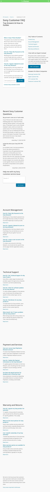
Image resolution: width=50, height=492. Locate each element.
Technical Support (32, 44)
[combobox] (10, 80)
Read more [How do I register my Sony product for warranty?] (5, 418)
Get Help (20, 80)
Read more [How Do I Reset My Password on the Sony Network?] (5, 222)
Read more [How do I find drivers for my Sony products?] (5, 309)
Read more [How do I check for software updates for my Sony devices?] (5, 297)
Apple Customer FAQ (33, 76)
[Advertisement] (14, 98)
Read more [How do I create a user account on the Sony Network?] (5, 249)
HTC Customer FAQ (33, 79)
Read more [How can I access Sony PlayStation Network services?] (5, 357)
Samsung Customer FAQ (34, 74)
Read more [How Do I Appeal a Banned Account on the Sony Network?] (5, 236)
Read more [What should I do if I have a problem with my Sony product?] (5, 321)
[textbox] (10, 80)
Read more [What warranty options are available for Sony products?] (5, 454)
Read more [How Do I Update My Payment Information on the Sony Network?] (5, 369)
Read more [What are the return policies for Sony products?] (5, 430)
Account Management (33, 42)
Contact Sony (31, 39)
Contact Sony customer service (12, 84)
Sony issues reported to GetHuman (11, 487)
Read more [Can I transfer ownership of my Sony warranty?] (5, 442)
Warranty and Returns (33, 49)
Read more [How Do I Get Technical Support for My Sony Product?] (5, 285)
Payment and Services (33, 46)
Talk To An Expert (34, 66)
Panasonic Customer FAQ (34, 81)
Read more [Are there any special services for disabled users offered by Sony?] (5, 382)
